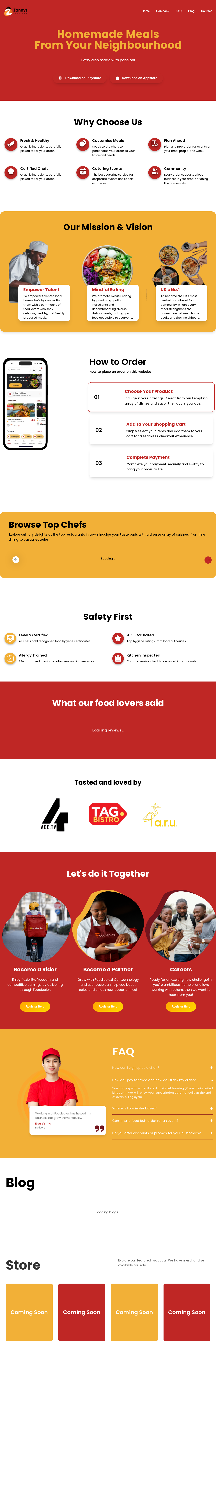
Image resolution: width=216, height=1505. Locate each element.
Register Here (35, 1006)
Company (162, 11)
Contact (206, 11)
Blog (191, 11)
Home (146, 11)
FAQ (179, 11)
